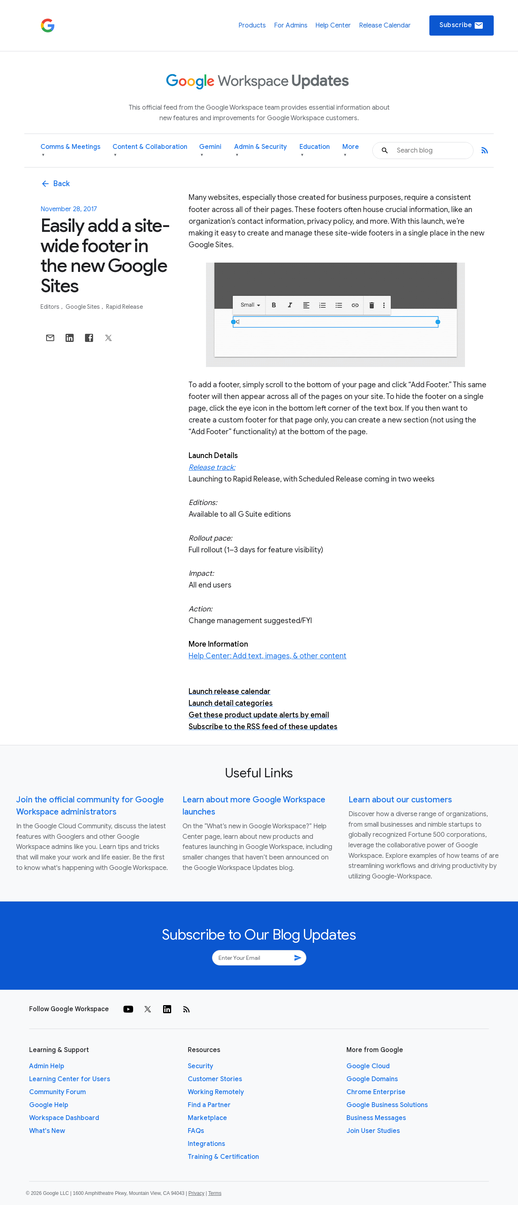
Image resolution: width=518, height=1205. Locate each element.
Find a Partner (209, 1105)
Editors (50, 306)
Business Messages (376, 1118)
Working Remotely (216, 1092)
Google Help (48, 1105)
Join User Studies (373, 1131)
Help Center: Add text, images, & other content (267, 655)
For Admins (291, 25)
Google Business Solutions (387, 1105)
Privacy (196, 1193)
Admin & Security (260, 150)
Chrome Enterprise (375, 1092)
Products (252, 25)
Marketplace (207, 1118)
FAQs (196, 1131)
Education (314, 150)
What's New (47, 1131)
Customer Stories (215, 1079)
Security (200, 1066)
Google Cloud (368, 1066)
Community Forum (57, 1092)
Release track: (212, 467)
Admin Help (46, 1066)
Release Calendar (385, 25)
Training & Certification (223, 1157)
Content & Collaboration (150, 150)
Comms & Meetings (70, 150)
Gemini (210, 150)
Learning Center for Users (69, 1079)
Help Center (333, 25)
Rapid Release (124, 306)
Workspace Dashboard (64, 1118)
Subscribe (461, 25)
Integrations (206, 1144)
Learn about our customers (400, 800)
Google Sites (83, 306)
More (350, 150)
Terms (214, 1193)
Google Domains (372, 1079)
